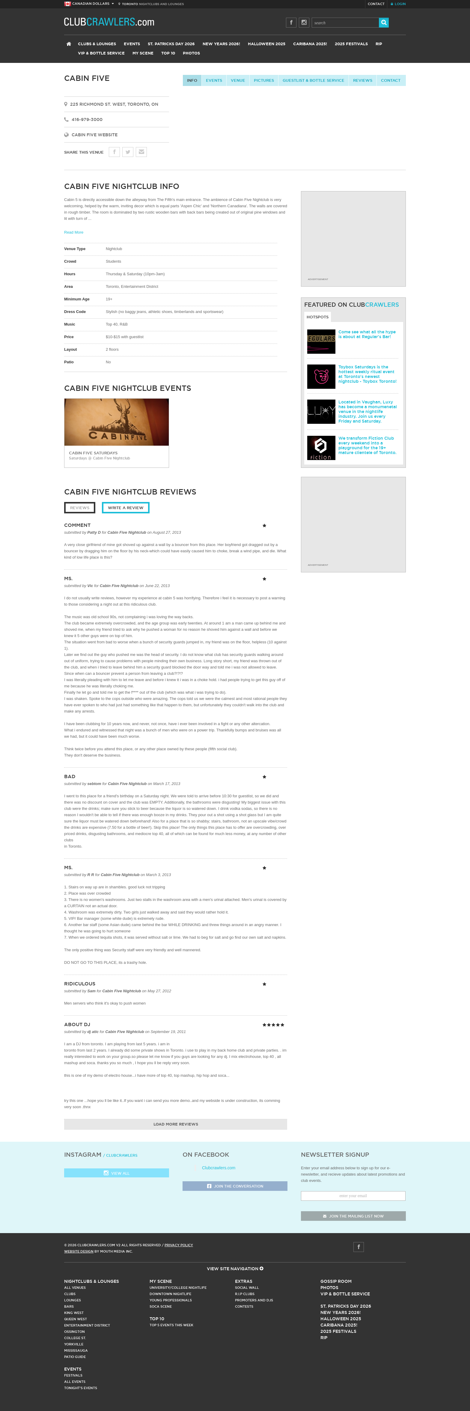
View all (116, 1173)
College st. (75, 1338)
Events (132, 44)
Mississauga (76, 1350)
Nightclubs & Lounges (91, 1281)
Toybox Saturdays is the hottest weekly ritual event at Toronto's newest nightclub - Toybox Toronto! (367, 374)
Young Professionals (171, 1300)
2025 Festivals (351, 44)
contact (390, 80)
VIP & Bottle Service (101, 53)
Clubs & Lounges (97, 44)
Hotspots (318, 317)
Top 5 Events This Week (171, 1325)
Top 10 (168, 53)
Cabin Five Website (95, 134)
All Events (74, 1381)
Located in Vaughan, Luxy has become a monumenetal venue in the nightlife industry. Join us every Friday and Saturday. (367, 412)
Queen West (75, 1319)
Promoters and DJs (254, 1300)
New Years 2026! (221, 44)
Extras (243, 1281)
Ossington (74, 1331)
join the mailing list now (353, 1216)
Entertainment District (87, 1325)
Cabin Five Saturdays (93, 453)
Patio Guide (75, 1357)
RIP (379, 44)
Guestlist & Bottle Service (313, 80)
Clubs (70, 1294)
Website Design (79, 1251)
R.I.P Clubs (244, 1294)
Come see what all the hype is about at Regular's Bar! (367, 334)
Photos (191, 53)
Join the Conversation (235, 1186)
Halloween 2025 (266, 44)
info (192, 80)
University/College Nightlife (178, 1287)
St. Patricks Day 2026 (171, 44)
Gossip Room (336, 1281)
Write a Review (126, 508)
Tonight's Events (80, 1388)
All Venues (75, 1287)
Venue (238, 80)
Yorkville (73, 1344)
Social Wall (247, 1287)
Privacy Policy (179, 1245)
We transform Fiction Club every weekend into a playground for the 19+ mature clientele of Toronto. (367, 445)
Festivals (73, 1375)
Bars (69, 1306)
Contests (244, 1306)
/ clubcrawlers (120, 1155)
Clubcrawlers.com (218, 1167)
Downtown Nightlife (170, 1294)
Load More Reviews (175, 1124)
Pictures (264, 80)
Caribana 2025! (310, 44)
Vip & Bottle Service (345, 1293)
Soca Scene (161, 1306)
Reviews (362, 80)
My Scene (142, 53)
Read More (73, 232)
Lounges (72, 1300)
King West (74, 1313)
